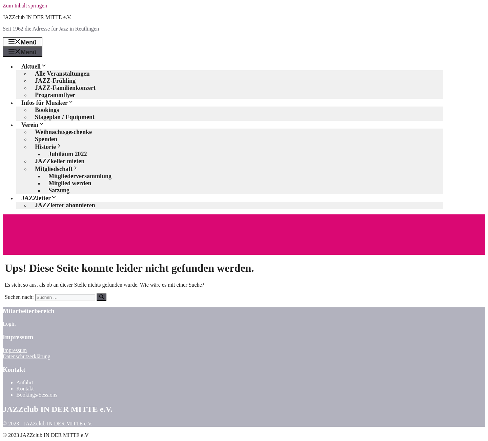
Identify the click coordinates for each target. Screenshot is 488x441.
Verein (35, 124)
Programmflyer (55, 95)
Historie (51, 146)
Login (9, 324)
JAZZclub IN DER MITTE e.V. (37, 17)
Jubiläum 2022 (67, 154)
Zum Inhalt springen (25, 5)
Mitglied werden (69, 183)
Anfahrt (24, 382)
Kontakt (25, 388)
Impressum (15, 350)
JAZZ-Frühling (55, 80)
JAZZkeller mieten (59, 161)
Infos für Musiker (50, 102)
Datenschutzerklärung (26, 356)
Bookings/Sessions (36, 395)
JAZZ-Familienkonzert (65, 87)
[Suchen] (101, 297)
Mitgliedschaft (59, 169)
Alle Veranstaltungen (62, 73)
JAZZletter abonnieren (65, 205)
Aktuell (36, 66)
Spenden (46, 139)
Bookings (47, 110)
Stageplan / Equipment (65, 117)
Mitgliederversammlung (79, 176)
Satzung (58, 190)
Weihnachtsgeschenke (63, 132)
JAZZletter (41, 198)
